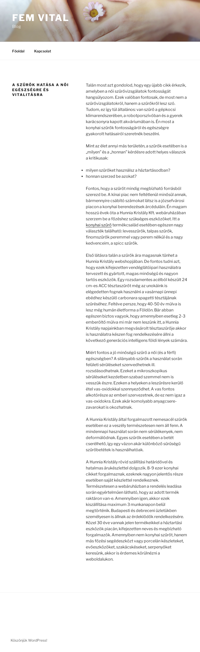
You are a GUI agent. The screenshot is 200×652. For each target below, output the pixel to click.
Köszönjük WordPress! (29, 640)
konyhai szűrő (99, 225)
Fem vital (40, 17)
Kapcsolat (42, 51)
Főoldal (18, 51)
